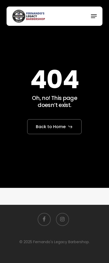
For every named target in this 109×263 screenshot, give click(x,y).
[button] (94, 16)
